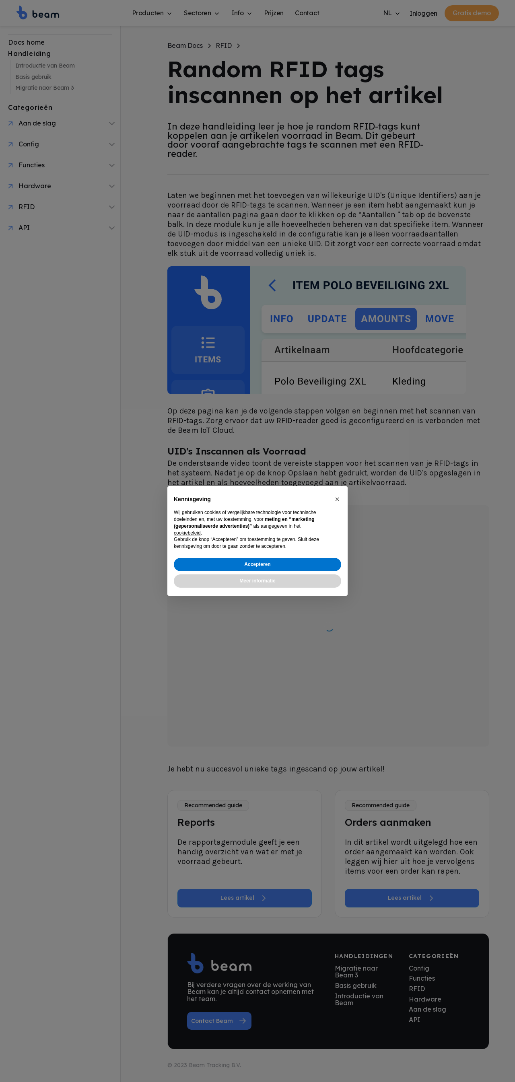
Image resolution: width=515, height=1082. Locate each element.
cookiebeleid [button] (187, 533)
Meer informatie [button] (257, 581)
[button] (337, 499)
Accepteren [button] (257, 564)
